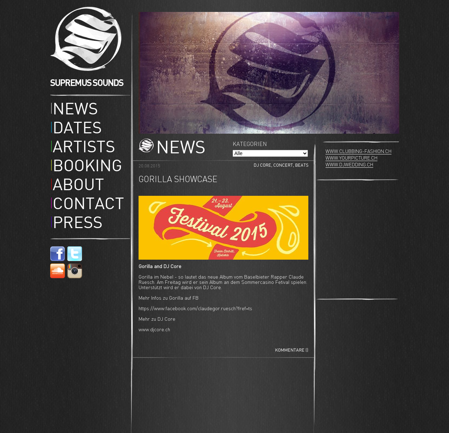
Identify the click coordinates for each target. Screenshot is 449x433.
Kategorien (250, 144)
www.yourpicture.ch (351, 158)
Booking (87, 167)
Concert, (284, 165)
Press (77, 224)
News (75, 110)
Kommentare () (291, 350)
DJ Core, (263, 165)
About (78, 186)
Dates (77, 129)
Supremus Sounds (88, 39)
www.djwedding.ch (349, 164)
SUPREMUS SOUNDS (86, 83)
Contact (88, 205)
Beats (301, 165)
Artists (84, 148)
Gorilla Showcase (178, 179)
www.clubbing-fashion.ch (358, 151)
